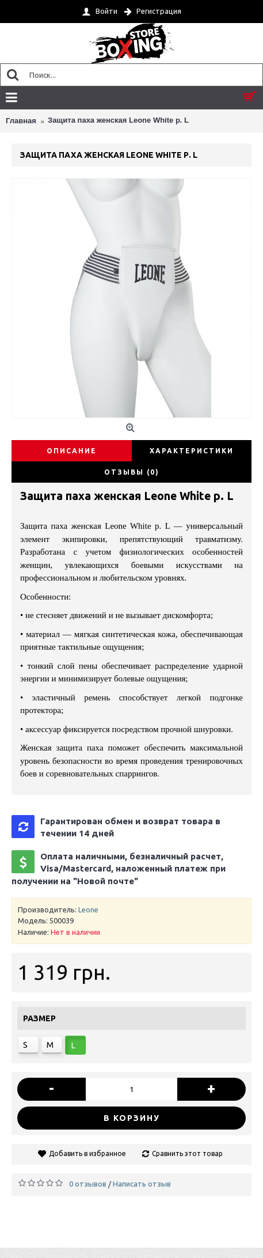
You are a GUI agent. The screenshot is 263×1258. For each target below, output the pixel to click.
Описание (72, 450)
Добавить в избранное (87, 1153)
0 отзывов (87, 1184)
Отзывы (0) (131, 472)
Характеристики (192, 450)
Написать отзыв (142, 1184)
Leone (88, 909)
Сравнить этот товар (187, 1153)
